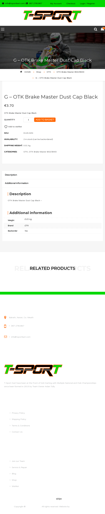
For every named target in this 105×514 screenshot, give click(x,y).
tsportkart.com (33, 506)
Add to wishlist (13, 126)
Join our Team (18, 461)
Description (11, 175)
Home (27, 72)
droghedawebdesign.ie (80, 506)
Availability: (11, 139)
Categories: (10, 152)
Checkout (70, 3)
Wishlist (15, 486)
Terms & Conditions (21, 425)
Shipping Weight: (13, 145)
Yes (26, 231)
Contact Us (17, 432)
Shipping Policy (19, 419)
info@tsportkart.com (20, 337)
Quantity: (9, 120)
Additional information (16, 183)
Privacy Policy (18, 413)
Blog (14, 473)
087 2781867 (17, 326)
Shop (38, 72)
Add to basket (45, 119)
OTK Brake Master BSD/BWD (70, 72)
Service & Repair (19, 467)
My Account (56, 3)
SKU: (6, 133)
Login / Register (87, 3)
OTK (49, 72)
